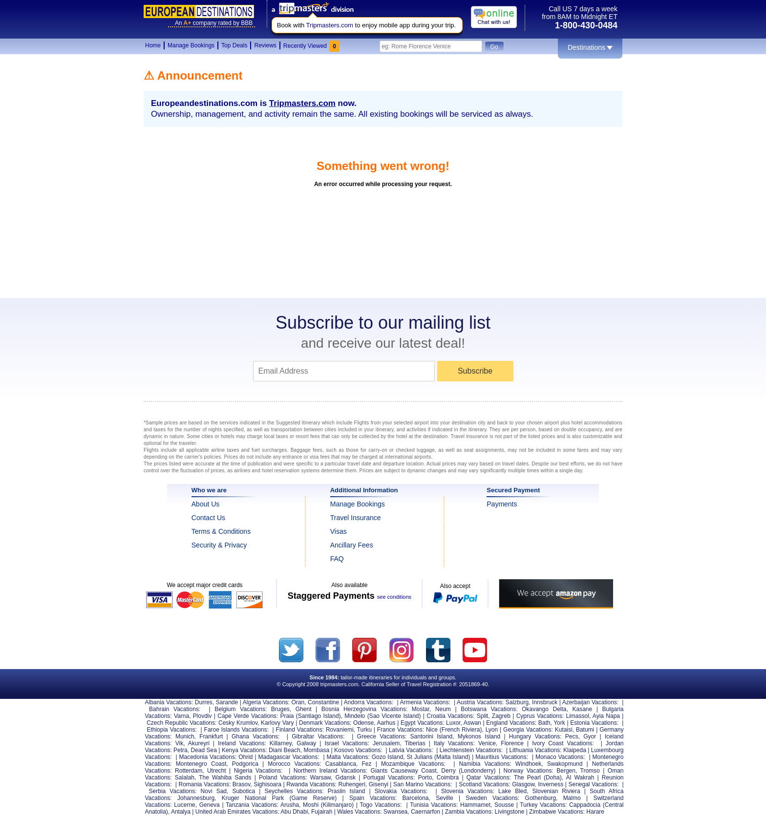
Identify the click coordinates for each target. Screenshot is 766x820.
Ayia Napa (606, 716)
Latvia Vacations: (411, 750)
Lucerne (184, 804)
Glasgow (523, 784)
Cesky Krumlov (237, 722)
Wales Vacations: (359, 811)
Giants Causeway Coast (404, 770)
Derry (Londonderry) (468, 770)
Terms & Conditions (221, 531)
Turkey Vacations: (543, 804)
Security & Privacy (219, 545)
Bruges (280, 709)
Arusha (289, 804)
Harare (595, 811)
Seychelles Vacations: (293, 791)
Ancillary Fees (351, 545)
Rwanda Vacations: (311, 784)
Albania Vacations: (169, 702)
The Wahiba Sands (225, 777)
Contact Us (208, 518)
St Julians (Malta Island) (438, 757)
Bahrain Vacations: (174, 709)
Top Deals (234, 45)
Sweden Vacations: (492, 798)
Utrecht (216, 770)
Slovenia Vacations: (467, 791)
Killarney (281, 743)
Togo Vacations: (381, 804)
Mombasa (316, 750)
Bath (544, 722)
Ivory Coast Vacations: (563, 743)
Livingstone (510, 811)
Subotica (243, 791)
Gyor (589, 736)
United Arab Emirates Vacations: (237, 811)
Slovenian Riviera (556, 791)
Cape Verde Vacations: (247, 716)
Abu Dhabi (294, 811)
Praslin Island (346, 791)
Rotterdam (188, 770)
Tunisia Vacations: (434, 804)
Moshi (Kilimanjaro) (328, 804)
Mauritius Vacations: (501, 757)
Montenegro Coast (201, 763)
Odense (363, 722)
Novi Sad (214, 791)
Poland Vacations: (283, 777)
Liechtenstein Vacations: (471, 750)
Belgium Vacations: (240, 709)
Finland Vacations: (300, 729)
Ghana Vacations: (255, 736)
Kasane (582, 709)
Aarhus (386, 722)
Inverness (550, 784)
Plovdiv (202, 716)
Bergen (565, 770)
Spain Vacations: (373, 798)
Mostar (420, 709)
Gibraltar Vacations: (318, 736)
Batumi (585, 729)
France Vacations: (400, 729)
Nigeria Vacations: (258, 770)
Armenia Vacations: (425, 702)
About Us (206, 504)
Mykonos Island (479, 736)
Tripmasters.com (329, 25)
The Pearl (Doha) (538, 777)
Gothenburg (540, 798)
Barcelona (415, 798)
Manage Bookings (191, 45)
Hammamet (475, 804)
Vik (179, 743)
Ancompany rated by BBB (214, 23)
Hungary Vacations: (535, 736)
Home (153, 45)
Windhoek (528, 763)
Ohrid (245, 757)
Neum (443, 709)
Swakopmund (565, 763)
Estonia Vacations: (594, 722)
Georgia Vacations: (528, 729)
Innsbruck (544, 702)
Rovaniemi (340, 729)
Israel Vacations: (346, 743)
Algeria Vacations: (266, 702)
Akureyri (199, 743)
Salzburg (517, 702)
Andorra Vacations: (368, 702)
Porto (425, 777)
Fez (367, 763)
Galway (306, 743)
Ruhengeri (352, 784)
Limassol (577, 716)
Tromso (590, 770)
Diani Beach (284, 750)
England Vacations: (511, 722)
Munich (184, 736)
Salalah (184, 777)
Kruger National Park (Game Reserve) (279, 798)
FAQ (337, 559)
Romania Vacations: (205, 784)
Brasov (241, 784)
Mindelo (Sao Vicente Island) (382, 716)
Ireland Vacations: (242, 743)
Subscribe (475, 371)
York (559, 722)
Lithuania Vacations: (535, 750)
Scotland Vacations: (484, 784)
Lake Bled (512, 791)
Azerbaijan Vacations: (590, 702)
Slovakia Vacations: (401, 791)
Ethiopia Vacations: (171, 729)
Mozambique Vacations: (413, 763)
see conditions (394, 597)
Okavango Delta (544, 709)
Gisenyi (378, 784)
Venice (487, 743)
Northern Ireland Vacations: (330, 770)
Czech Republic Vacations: (181, 722)
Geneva (209, 804)
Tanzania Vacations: (252, 804)
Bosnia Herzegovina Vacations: (364, 709)
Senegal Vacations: (593, 784)
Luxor (453, 722)
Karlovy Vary (277, 722)
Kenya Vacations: (244, 750)
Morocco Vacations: (294, 763)
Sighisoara (267, 784)
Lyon (492, 729)
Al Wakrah (580, 777)
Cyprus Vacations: (540, 716)
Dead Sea (204, 750)
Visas (338, 531)
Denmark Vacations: (325, 722)
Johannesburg (195, 798)
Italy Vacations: (454, 743)
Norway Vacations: (528, 770)
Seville (444, 798)
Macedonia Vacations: (208, 757)
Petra (180, 750)
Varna (181, 716)
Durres (204, 702)
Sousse (504, 804)
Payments (502, 504)
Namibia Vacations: (485, 763)
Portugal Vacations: (389, 777)
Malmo (572, 798)
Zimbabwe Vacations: (557, 811)
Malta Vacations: (347, 757)
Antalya (181, 811)
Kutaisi (564, 729)
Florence (512, 743)
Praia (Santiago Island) (310, 716)
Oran (298, 702)
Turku (364, 729)
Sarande (227, 702)
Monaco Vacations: (560, 757)
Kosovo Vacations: (358, 750)
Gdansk (346, 777)
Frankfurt (211, 736)
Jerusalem (386, 743)
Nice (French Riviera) (454, 729)
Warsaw (320, 777)
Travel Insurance (355, 518)
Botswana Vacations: (489, 709)
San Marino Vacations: (422, 784)
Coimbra (448, 777)
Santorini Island (431, 736)
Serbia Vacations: (173, 791)
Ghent (304, 709)
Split (482, 716)
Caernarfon (425, 811)
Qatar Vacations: (489, 777)
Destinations (590, 47)
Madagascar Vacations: (288, 757)
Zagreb (501, 716)
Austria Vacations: (480, 702)
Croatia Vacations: (450, 716)
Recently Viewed (311, 46)
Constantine (323, 702)
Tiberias (414, 743)
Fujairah (321, 811)
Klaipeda (574, 750)
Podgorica (245, 763)
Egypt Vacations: (422, 722)
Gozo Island (388, 757)
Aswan (472, 722)
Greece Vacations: (382, 736)
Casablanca (340, 763)
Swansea (395, 811)
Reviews (265, 45)
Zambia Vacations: (469, 811)
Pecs (571, 736)
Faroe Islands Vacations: (236, 729)
